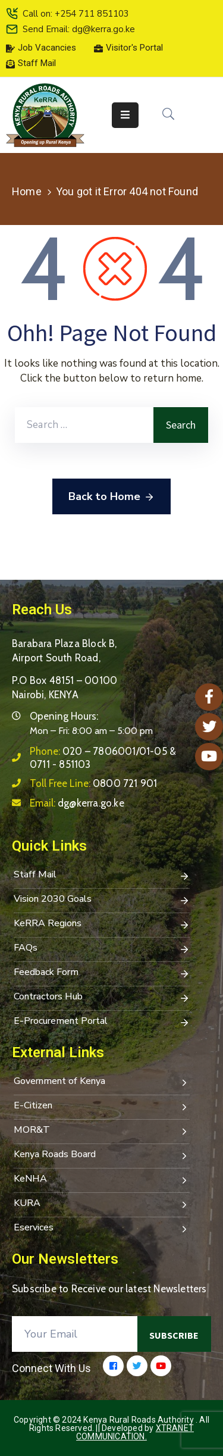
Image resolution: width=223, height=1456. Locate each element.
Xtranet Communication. (135, 1432)
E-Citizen (102, 1106)
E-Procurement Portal (102, 1022)
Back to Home (111, 497)
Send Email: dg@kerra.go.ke (79, 29)
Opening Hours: (64, 716)
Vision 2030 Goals (102, 900)
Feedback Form (102, 973)
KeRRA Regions (102, 924)
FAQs (102, 949)
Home (27, 191)
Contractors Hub (102, 997)
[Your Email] (74, 1334)
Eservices (102, 1228)
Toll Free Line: (93, 783)
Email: (77, 803)
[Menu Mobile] (125, 115)
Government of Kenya (102, 1082)
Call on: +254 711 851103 (76, 14)
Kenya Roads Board (102, 1155)
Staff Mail (102, 875)
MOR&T (102, 1131)
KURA (102, 1204)
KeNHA (102, 1180)
